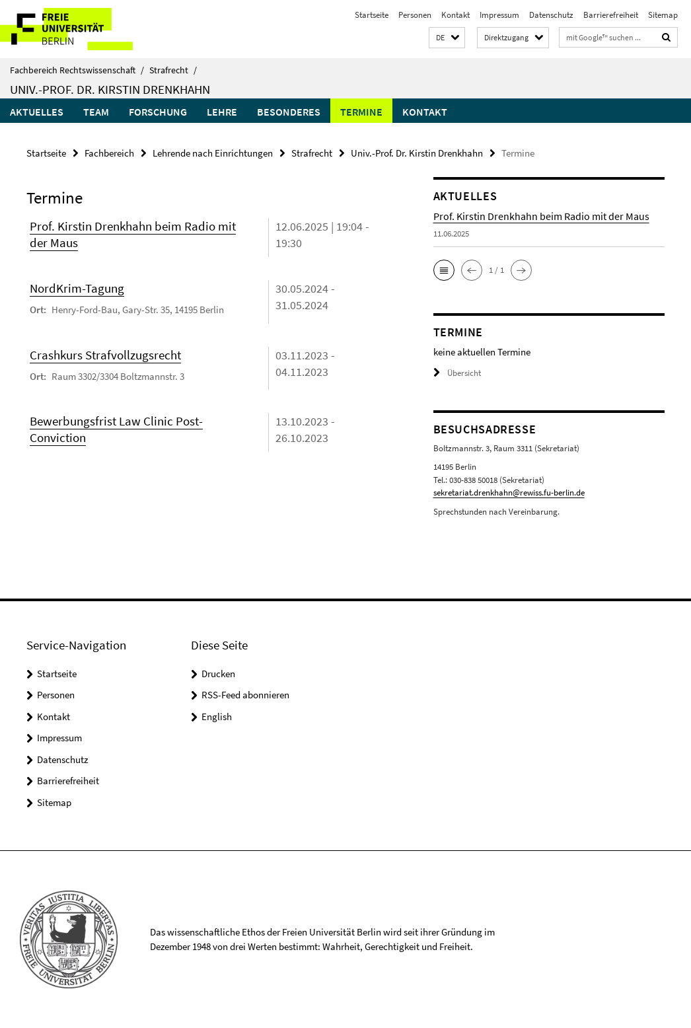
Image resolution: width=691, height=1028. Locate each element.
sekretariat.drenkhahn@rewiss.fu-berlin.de (509, 492)
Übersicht (457, 373)
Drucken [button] (218, 673)
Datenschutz (551, 14)
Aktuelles (36, 111)
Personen (414, 14)
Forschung (158, 111)
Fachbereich (109, 153)
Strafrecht (173, 70)
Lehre (222, 111)
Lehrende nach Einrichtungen (213, 153)
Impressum (499, 14)
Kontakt (455, 14)
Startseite (371, 14)
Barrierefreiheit (610, 14)
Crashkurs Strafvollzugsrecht (105, 355)
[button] (447, 38)
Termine (361, 111)
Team (96, 111)
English (216, 716)
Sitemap (663, 14)
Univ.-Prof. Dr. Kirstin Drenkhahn (110, 89)
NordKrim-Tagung (77, 288)
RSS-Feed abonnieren (245, 694)
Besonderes (288, 111)
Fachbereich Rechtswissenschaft (77, 70)
